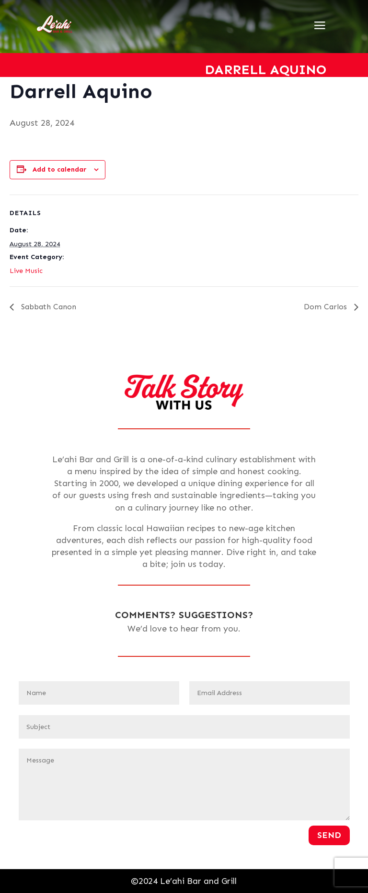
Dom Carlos (326, 306)
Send (329, 835)
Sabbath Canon (47, 306)
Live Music (26, 271)
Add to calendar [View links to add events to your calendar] (59, 169)
